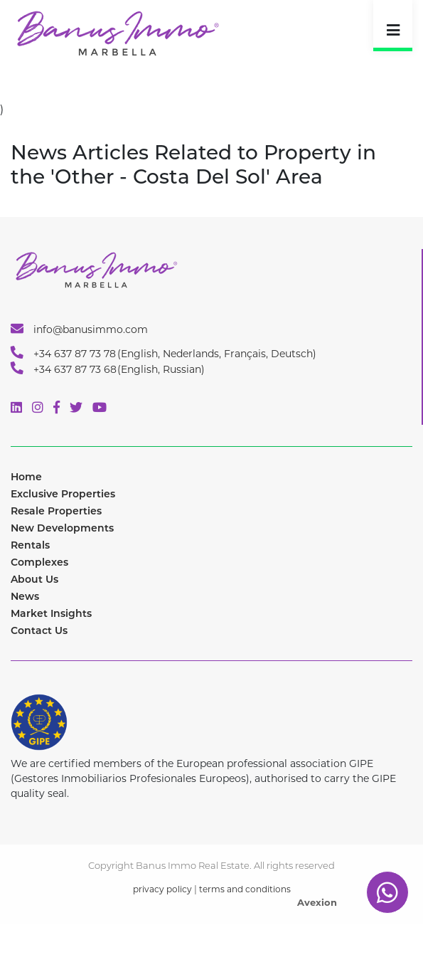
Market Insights (51, 613)
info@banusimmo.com (79, 329)
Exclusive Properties (63, 493)
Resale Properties (56, 510)
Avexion (317, 902)
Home (26, 476)
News (25, 596)
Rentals (30, 545)
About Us (34, 579)
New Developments (62, 528)
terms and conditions (245, 889)
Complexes (39, 562)
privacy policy (162, 889)
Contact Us (39, 630)
